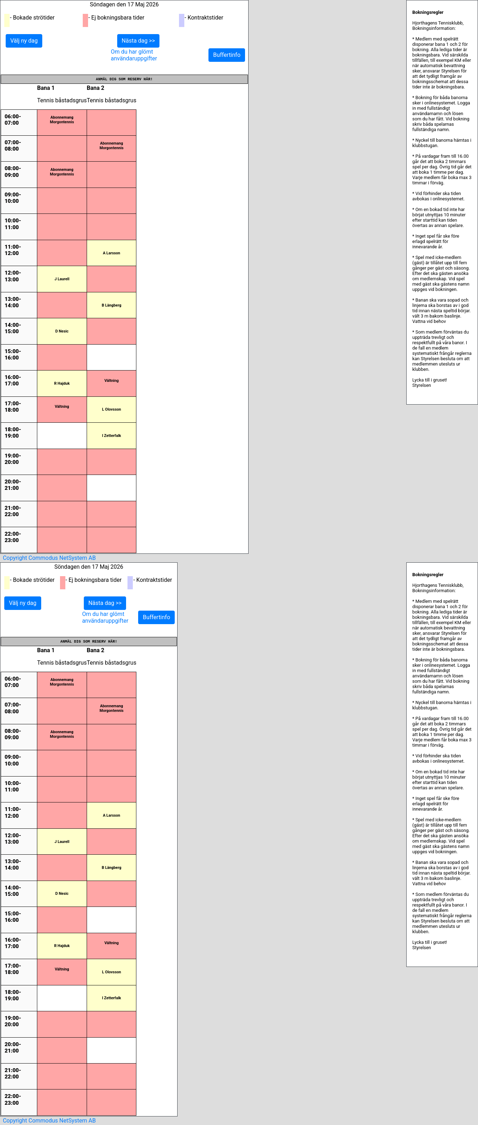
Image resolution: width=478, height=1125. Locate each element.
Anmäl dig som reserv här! (124, 79)
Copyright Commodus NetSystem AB (49, 558)
